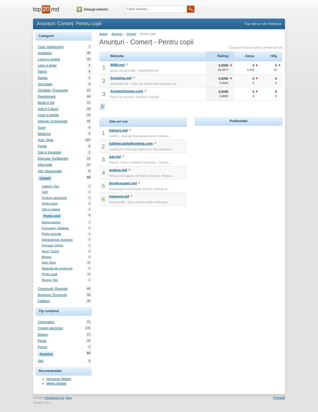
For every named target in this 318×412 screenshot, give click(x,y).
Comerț (45, 177)
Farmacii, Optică (52, 245)
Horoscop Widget (58, 379)
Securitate (45, 84)
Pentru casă (49, 274)
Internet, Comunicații (52, 121)
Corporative (46, 322)
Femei (42, 146)
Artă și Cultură (48, 109)
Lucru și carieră (49, 59)
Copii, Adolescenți (50, 47)
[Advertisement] (238, 160)
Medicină (44, 134)
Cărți (45, 192)
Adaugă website (92, 9)
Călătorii (44, 301)
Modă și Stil (46, 103)
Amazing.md (120, 78)
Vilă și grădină (51, 209)
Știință (42, 72)
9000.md (117, 65)
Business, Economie (52, 295)
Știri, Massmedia (50, 171)
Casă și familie (48, 115)
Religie (43, 78)
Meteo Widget (56, 383)
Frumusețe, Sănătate (55, 228)
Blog (69, 397)
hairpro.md (118, 130)
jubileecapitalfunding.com (131, 143)
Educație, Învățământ (53, 158)
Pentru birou (50, 204)
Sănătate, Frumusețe (53, 90)
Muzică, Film (50, 280)
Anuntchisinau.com (126, 91)
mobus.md (118, 170)
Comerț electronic (50, 328)
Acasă (103, 33)
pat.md (115, 157)
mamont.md (119, 196)
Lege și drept (47, 65)
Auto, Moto (45, 140)
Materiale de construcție (57, 269)
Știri (40, 361)
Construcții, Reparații (53, 289)
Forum (42, 347)
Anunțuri (46, 353)
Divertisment (47, 96)
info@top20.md (54, 397)
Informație (45, 165)
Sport (42, 128)
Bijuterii (46, 257)
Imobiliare (45, 53)
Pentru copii (52, 215)
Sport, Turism (50, 251)
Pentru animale (51, 234)
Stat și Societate (49, 152)
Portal (42, 341)
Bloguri (43, 335)
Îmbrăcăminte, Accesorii (57, 240)
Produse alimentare (54, 198)
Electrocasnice (51, 222)
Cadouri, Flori (50, 186)
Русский (279, 398)
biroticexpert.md (123, 183)
